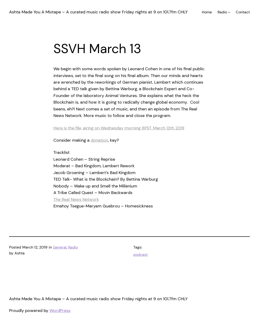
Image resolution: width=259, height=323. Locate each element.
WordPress (60, 310)
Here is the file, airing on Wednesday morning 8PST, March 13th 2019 (118, 128)
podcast (140, 254)
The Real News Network (76, 199)
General (60, 247)
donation (99, 140)
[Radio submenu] (229, 12)
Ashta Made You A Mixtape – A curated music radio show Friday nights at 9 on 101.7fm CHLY (98, 12)
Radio (73, 247)
